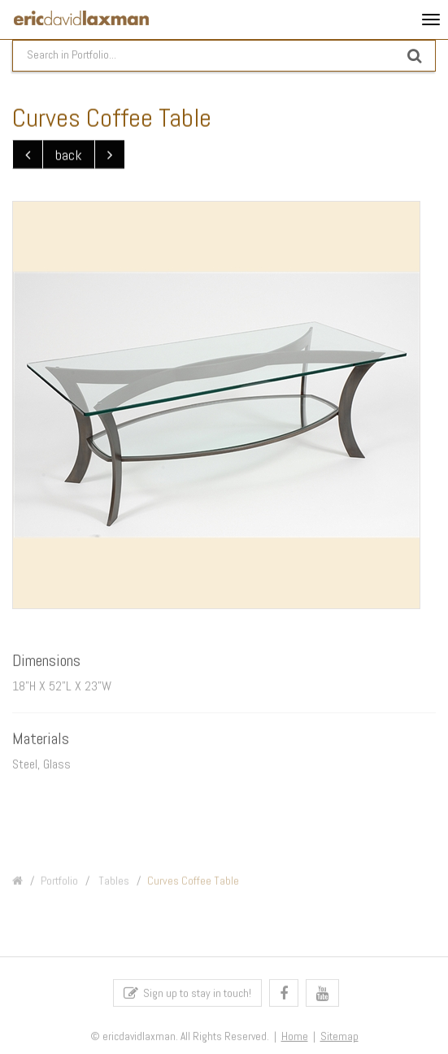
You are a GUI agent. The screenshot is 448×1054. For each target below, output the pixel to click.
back (68, 155)
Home (294, 1039)
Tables (112, 885)
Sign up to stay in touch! (187, 996)
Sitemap (339, 1039)
